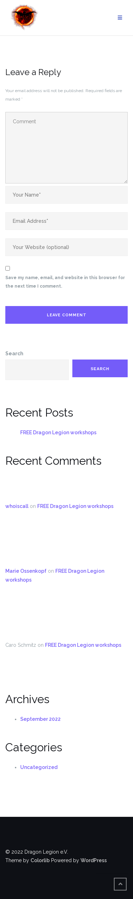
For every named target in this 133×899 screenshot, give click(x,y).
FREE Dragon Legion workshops (58, 432)
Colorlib (40, 860)
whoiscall (16, 506)
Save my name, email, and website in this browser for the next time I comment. (65, 282)
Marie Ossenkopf (25, 571)
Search (14, 353)
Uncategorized (38, 767)
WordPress (94, 860)
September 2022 (40, 719)
